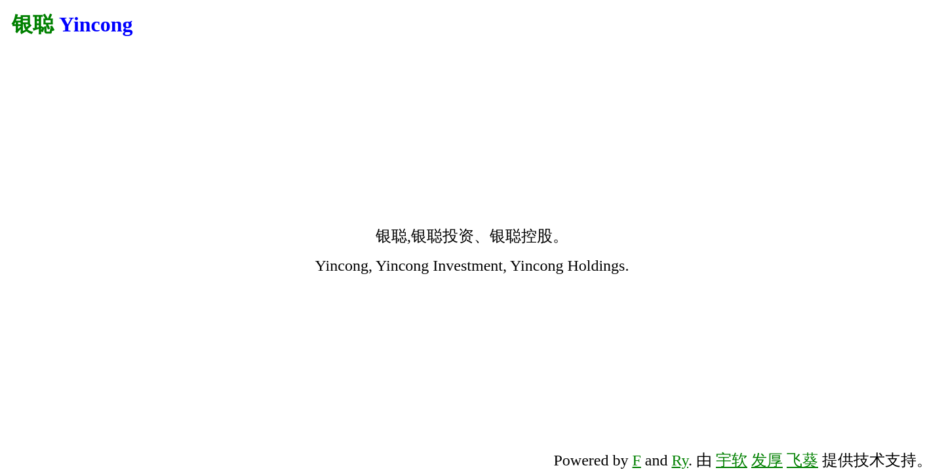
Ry (680, 460)
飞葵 (802, 460)
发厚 (767, 460)
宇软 (731, 460)
